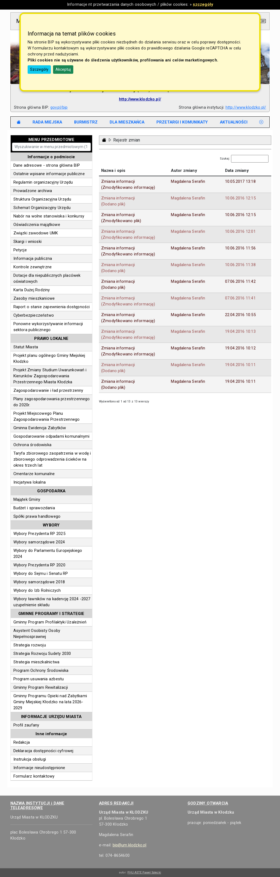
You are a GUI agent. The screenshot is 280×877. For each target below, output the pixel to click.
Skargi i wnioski (27, 241)
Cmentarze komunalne (34, 473)
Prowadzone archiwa (32, 190)
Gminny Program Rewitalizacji (40, 687)
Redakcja (21, 742)
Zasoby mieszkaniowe (34, 298)
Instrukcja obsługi (29, 759)
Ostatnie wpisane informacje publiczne (49, 173)
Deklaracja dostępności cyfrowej (43, 750)
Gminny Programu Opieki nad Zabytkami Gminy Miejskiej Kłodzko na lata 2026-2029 (50, 701)
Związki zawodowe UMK (35, 233)
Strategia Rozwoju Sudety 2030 (42, 653)
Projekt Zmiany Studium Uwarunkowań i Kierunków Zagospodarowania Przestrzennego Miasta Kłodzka (49, 375)
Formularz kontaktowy (34, 776)
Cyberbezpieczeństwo (33, 315)
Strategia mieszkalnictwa (36, 662)
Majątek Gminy (26, 499)
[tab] (47, 122)
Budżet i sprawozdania (34, 507)
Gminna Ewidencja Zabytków (39, 427)
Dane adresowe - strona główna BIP (46, 165)
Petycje (20, 250)
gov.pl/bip (59, 107)
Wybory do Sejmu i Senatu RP (40, 573)
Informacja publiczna (32, 258)
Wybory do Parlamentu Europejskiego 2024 (47, 553)
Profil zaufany (26, 725)
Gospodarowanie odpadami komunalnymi (51, 436)
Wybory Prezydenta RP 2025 (39, 533)
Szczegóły (39, 69)
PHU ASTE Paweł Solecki (144, 872)
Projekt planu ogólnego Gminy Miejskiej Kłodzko (49, 358)
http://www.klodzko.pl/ (246, 107)
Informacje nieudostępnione (39, 767)
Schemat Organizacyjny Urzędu (42, 207)
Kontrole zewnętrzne (32, 266)
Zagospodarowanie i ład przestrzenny (48, 390)
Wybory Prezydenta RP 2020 (39, 565)
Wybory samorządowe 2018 (39, 581)
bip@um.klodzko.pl (130, 845)
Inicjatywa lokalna (29, 482)
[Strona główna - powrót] (104, 140)
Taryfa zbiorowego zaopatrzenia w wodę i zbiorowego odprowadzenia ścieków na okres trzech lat (52, 459)
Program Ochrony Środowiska (41, 670)
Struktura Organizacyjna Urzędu (42, 199)
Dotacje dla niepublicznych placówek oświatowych (47, 278)
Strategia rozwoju (29, 645)
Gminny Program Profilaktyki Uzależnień (49, 622)
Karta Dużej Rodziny (31, 289)
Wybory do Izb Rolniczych (37, 590)
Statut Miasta (25, 347)
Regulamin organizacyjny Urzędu (43, 182)
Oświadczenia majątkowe (36, 224)
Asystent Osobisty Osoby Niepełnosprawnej (36, 633)
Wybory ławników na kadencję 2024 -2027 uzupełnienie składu (52, 601)
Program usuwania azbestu (38, 678)
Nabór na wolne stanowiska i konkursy (48, 216)
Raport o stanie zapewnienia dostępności (51, 306)
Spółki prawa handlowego (37, 516)
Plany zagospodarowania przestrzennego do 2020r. (51, 401)
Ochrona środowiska (32, 444)
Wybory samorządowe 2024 (39, 542)
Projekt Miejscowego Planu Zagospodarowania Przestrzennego (46, 416)
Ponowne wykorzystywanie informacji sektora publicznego (48, 326)
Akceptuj (63, 69)
